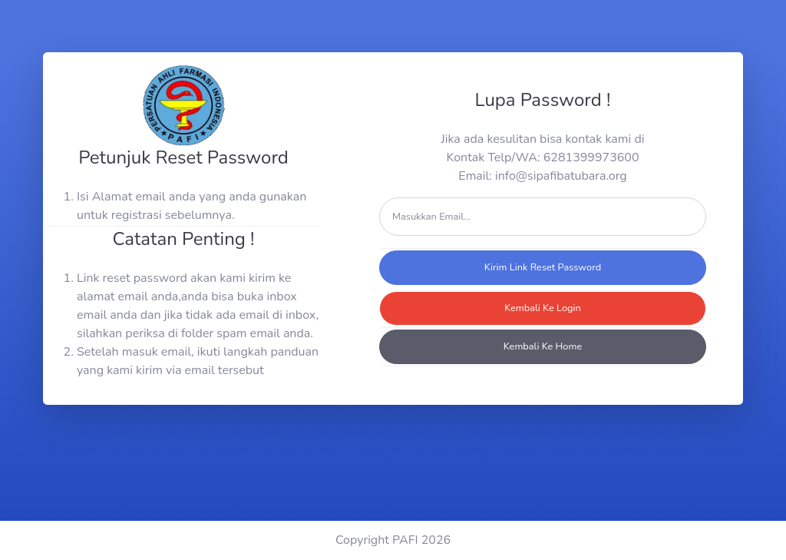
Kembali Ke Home (543, 346)
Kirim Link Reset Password (542, 267)
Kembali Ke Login (542, 308)
